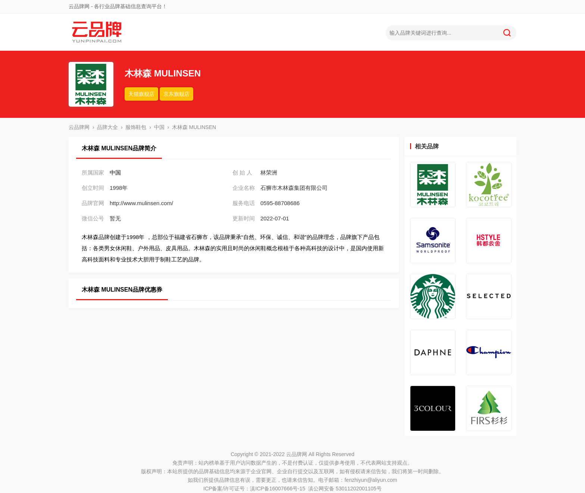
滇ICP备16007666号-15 (277, 489)
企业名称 (243, 188)
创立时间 (93, 188)
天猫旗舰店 (141, 94)
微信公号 (93, 218)
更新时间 (243, 218)
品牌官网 (93, 203)
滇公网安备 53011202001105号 (345, 489)
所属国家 (93, 172)
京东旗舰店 (176, 94)
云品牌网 (79, 127)
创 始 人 (242, 172)
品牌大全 (107, 127)
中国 (159, 127)
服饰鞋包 (135, 127)
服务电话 (243, 203)
